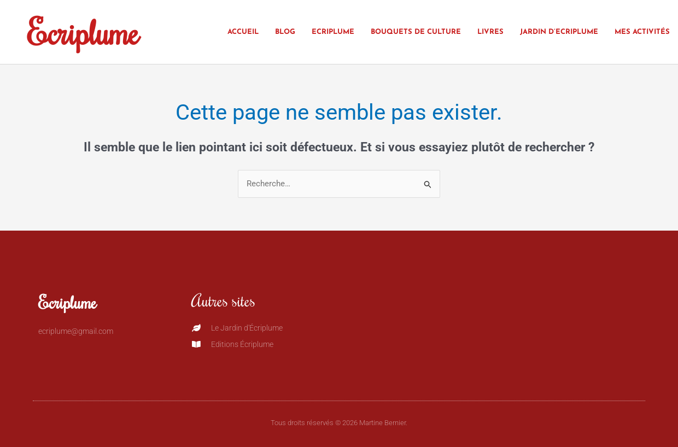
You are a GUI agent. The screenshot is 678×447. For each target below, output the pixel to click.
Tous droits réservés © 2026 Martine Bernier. (339, 423)
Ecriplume (83, 32)
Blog (285, 32)
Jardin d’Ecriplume (559, 32)
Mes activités (642, 32)
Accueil (243, 32)
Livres (490, 32)
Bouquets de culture (416, 32)
